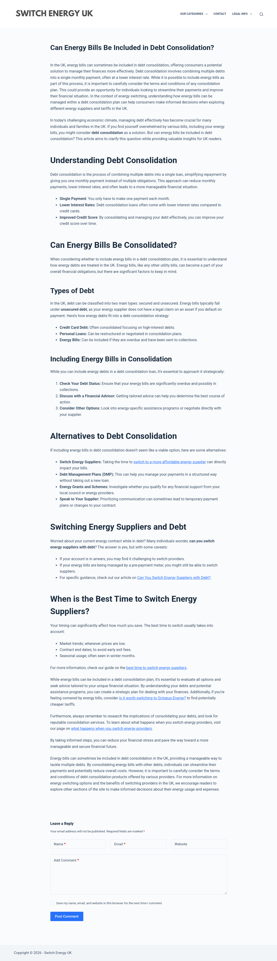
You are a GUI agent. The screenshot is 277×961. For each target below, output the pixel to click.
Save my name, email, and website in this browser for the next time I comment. (109, 903)
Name (60, 844)
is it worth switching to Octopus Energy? (152, 698)
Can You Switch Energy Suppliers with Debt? (174, 577)
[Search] (261, 14)
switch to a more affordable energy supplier (169, 462)
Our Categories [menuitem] (194, 14)
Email (119, 844)
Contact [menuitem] (219, 13)
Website (181, 844)
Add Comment (66, 860)
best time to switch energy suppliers (156, 668)
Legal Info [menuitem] (243, 14)
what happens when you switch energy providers (111, 728)
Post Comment (67, 916)
